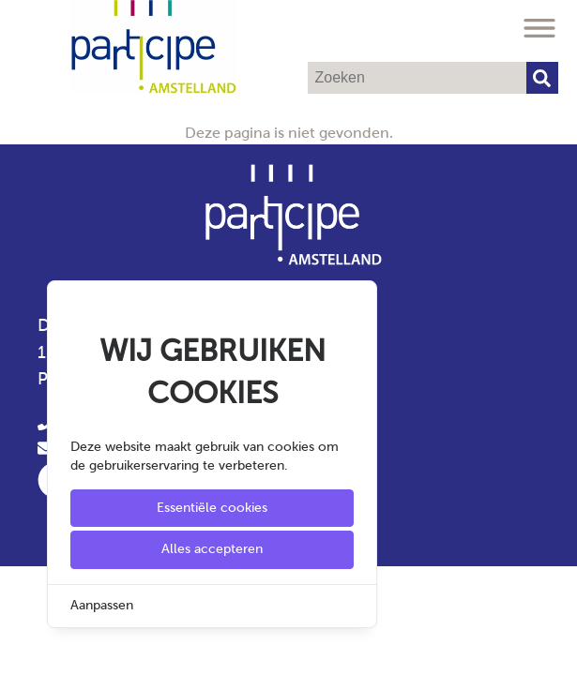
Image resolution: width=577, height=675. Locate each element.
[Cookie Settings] (21, 647)
